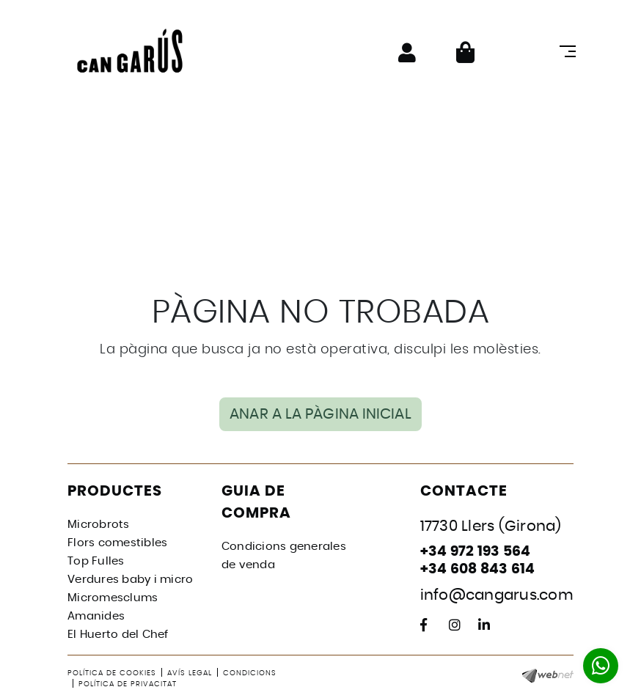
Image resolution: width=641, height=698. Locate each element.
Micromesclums (112, 597)
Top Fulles (96, 561)
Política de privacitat (127, 684)
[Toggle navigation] (565, 51)
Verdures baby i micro (130, 579)
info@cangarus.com (497, 595)
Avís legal (189, 673)
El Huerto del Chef (118, 634)
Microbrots (98, 524)
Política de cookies (111, 673)
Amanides (96, 616)
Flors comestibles (117, 542)
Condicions (249, 673)
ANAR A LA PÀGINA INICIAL (320, 414)
